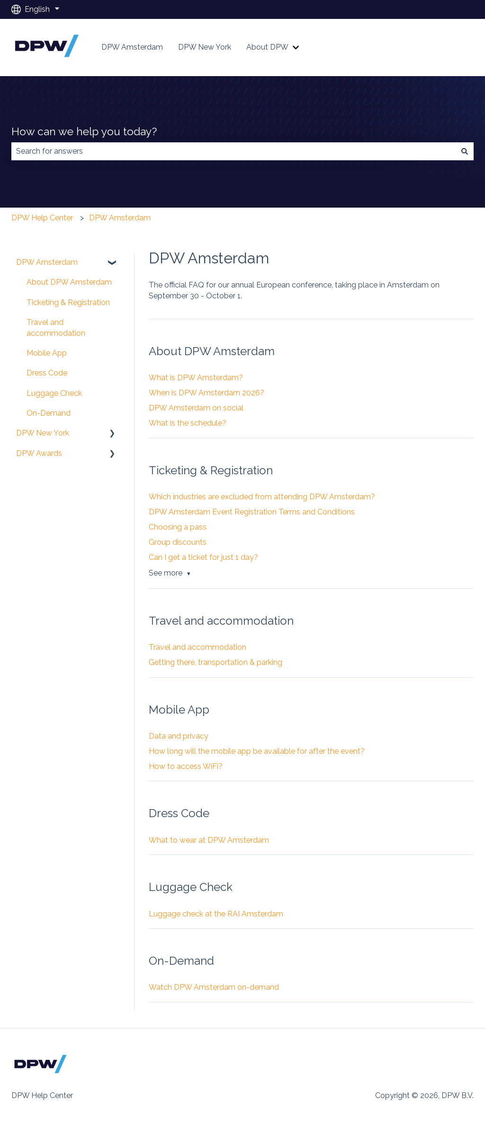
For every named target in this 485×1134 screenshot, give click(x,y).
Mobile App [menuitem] (47, 353)
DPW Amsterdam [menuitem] (47, 262)
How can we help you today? (84, 131)
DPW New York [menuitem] (42, 432)
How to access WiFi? (186, 766)
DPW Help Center (42, 217)
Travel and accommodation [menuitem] (56, 327)
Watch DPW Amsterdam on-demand (214, 987)
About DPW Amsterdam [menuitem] (69, 282)
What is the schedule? (187, 423)
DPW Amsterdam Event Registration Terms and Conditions (252, 511)
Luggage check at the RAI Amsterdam (216, 913)
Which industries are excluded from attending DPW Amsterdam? (262, 496)
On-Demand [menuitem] (49, 413)
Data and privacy (178, 736)
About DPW (267, 47)
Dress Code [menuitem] (47, 372)
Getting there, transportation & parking (215, 662)
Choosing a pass (178, 527)
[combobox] (233, 151)
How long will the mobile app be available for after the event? (257, 751)
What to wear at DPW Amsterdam (209, 840)
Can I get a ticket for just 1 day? (203, 557)
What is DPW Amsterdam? (196, 377)
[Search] (465, 151)
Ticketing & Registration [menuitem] (68, 302)
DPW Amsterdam (132, 47)
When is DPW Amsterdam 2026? (206, 392)
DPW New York (204, 47)
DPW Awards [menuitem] (39, 453)
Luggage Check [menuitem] (54, 393)
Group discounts (178, 542)
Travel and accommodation (197, 647)
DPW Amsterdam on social (196, 407)
